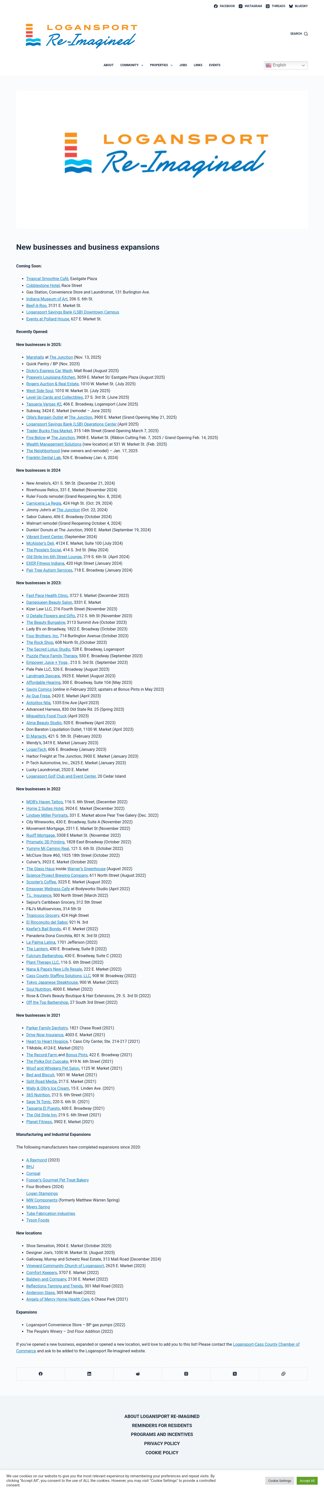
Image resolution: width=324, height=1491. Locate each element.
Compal (33, 1173)
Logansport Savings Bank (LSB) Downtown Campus (72, 312)
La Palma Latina (40, 942)
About (108, 65)
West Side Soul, (40, 390)
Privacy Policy (162, 1443)
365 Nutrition (38, 1095)
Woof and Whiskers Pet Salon (52, 1068)
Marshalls (35, 357)
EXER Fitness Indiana (45, 563)
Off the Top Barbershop (47, 1002)
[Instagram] (250, 6)
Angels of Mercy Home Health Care (58, 1299)
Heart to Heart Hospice (47, 1041)
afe (67, 888)
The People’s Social (43, 550)
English (276, 65)
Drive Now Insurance (44, 1034)
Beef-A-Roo (36, 305)
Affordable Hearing (43, 682)
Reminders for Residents (162, 1425)
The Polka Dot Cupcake (47, 1061)
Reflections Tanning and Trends (54, 1286)
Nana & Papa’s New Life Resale (54, 969)
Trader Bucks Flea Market (49, 430)
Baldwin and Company (46, 1279)
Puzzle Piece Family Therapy (51, 655)
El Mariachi (36, 736)
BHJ (30, 1166)
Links (198, 65)
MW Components (41, 1200)
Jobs (183, 65)
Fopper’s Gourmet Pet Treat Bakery (57, 1180)
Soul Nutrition (38, 989)
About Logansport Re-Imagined (162, 1416)
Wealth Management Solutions (54, 444)
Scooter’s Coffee (41, 882)
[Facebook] (224, 6)
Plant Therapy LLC (42, 962)
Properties (162, 65)
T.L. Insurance (38, 895)
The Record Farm (42, 1054)
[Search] (299, 34)
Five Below (36, 437)
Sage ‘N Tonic (38, 1101)
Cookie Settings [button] (279, 1481)
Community (132, 65)
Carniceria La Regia (43, 503)
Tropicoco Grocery (42, 915)
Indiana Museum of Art (47, 299)
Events (214, 65)
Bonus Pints (76, 1054)
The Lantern (37, 949)
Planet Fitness (39, 1121)
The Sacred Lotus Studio (48, 649)
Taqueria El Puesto (43, 1108)
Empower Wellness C (45, 888)
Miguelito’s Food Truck (46, 716)
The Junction (61, 357)
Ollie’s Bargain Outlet (44, 417)
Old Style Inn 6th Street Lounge (54, 556)
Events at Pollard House (47, 319)
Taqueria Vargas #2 (43, 404)
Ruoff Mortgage (40, 835)
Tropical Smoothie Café (47, 278)
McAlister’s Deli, (40, 543)
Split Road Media (41, 1081)
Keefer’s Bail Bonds (43, 928)
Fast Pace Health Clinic (47, 595)
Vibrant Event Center (44, 536)
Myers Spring (38, 1207)
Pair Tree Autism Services (49, 570)
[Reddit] (138, 1374)
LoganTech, (36, 749)
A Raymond (36, 1160)
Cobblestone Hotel (43, 285)
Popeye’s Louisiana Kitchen (50, 377)
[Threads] (275, 6)
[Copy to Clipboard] (283, 1374)
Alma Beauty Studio (44, 722)
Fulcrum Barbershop (44, 955)
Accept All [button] (307, 1481)
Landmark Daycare (43, 676)
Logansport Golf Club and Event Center (61, 776)
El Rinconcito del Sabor (46, 922)
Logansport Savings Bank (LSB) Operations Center (72, 424)
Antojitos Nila (38, 702)
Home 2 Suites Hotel (44, 808)
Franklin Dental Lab (43, 457)
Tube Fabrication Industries (50, 1213)
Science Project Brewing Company (57, 875)
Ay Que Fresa (38, 696)
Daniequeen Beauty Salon (49, 602)
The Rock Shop (39, 642)
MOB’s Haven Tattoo (44, 801)
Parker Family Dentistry (47, 1028)
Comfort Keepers (41, 1272)
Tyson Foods (37, 1220)
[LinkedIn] (89, 1374)
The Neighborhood (43, 450)
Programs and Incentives (162, 1434)
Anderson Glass (40, 1292)
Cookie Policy (162, 1452)
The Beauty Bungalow (45, 622)
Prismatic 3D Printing (45, 842)
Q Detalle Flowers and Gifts (50, 615)
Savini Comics (39, 689)
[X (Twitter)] (235, 1374)
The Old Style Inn (41, 1115)
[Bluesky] (298, 6)
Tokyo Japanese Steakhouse (52, 982)
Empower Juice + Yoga (46, 662)
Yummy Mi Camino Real (47, 848)
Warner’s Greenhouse (86, 868)
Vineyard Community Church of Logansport (65, 1265)
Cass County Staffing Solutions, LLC (58, 975)
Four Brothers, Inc (42, 635)
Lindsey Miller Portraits (47, 815)
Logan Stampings (42, 1193)
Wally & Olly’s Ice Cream (47, 1088)
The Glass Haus (40, 868)
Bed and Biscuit (40, 1074)
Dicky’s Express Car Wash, (49, 370)
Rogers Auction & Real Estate (52, 383)
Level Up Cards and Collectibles (54, 397)
